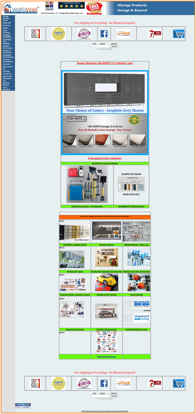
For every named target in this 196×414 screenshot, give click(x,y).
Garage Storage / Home (6, 18)
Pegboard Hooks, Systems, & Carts (75, 295)
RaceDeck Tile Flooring (106, 295)
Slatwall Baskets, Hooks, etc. (136, 245)
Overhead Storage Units (106, 329)
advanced (114, 43)
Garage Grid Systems (75, 329)
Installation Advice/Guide (8, 56)
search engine (101, 49)
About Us (6, 64)
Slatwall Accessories (8, 47)
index (94, 43)
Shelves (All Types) (75, 272)
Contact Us (7, 74)
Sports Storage (136, 295)
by (109, 49)
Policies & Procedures (7, 52)
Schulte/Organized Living (136, 329)
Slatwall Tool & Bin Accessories (136, 272)
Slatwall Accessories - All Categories (87, 206)
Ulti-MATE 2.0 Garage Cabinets (105, 163)
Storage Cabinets (106, 245)
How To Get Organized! (7, 77)
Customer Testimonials (8, 61)
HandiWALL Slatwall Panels (75, 245)
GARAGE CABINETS (7, 36)
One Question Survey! (6, 83)
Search (5, 28)
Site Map (6, 71)
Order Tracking (6, 32)
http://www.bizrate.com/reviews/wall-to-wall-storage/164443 (104, 411)
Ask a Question (6, 88)
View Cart (6, 25)
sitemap (102, 43)
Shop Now (7, 23)
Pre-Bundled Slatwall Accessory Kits (106, 272)
